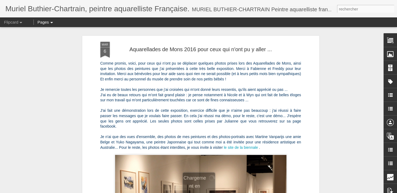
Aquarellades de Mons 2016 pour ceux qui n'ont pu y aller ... (201, 49)
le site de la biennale (241, 147)
